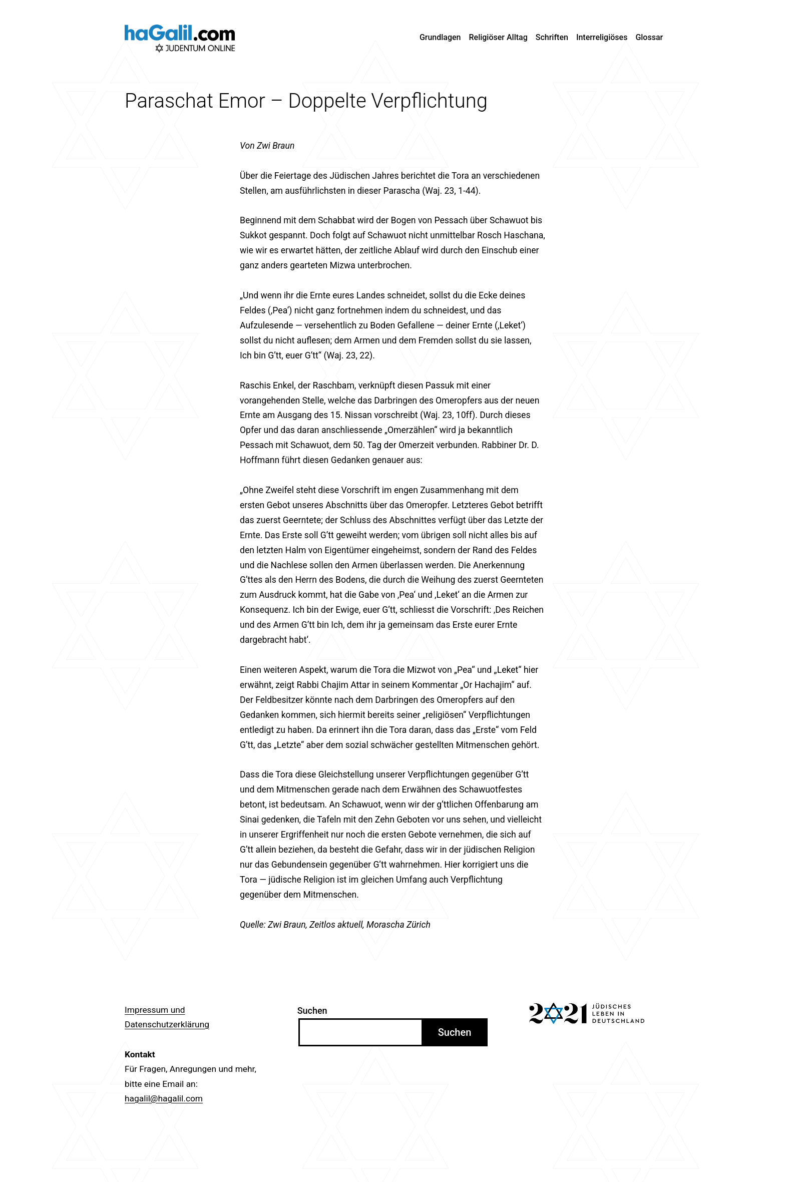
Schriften (552, 37)
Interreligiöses (602, 37)
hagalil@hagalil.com (164, 1098)
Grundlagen (440, 37)
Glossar (649, 37)
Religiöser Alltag (498, 37)
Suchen (312, 1010)
